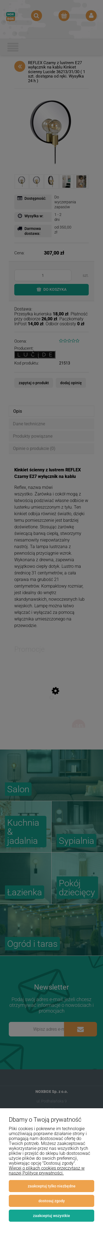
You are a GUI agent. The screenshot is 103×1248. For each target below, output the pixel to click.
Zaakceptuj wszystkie (51, 1215)
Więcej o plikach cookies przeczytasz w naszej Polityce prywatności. (47, 1171)
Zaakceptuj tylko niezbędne (52, 1186)
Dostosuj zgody (51, 1201)
